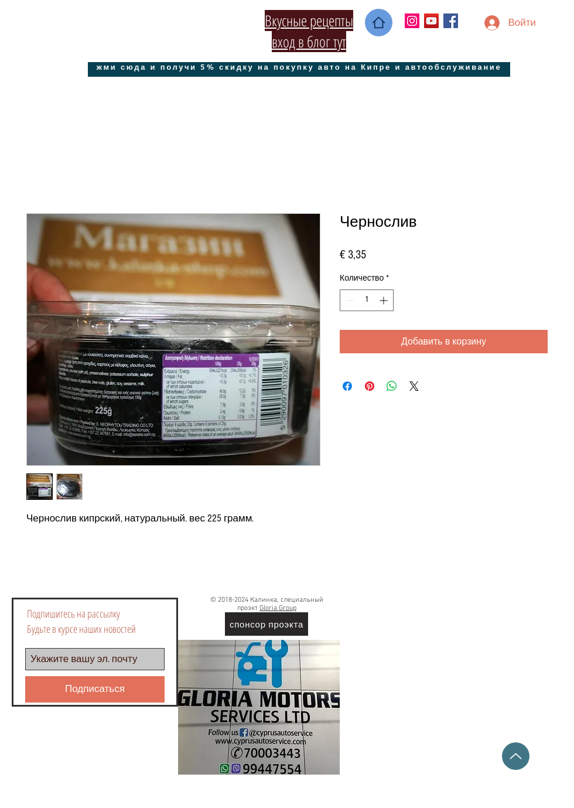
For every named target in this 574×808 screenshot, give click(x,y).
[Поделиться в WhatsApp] (392, 386)
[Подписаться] (95, 689)
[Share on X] (414, 386)
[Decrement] (348, 300)
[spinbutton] (366, 300)
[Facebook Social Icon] (450, 20)
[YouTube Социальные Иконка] (431, 20)
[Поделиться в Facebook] (347, 386)
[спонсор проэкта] (266, 624)
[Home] (378, 22)
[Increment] (384, 300)
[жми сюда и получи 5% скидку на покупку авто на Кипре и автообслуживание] (299, 66)
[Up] (515, 756)
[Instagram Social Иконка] (412, 20)
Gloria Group (277, 608)
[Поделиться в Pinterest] (370, 386)
